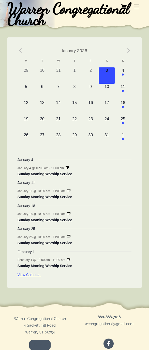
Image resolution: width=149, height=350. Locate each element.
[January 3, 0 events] (107, 75)
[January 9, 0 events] (91, 92)
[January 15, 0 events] (74, 108)
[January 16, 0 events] (91, 108)
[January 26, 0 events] (26, 140)
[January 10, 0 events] (107, 92)
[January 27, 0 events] (42, 140)
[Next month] (128, 51)
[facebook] (108, 343)
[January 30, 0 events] (91, 140)
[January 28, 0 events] (58, 140)
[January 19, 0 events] (26, 124)
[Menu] (136, 7)
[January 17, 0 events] (107, 108)
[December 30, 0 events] (42, 75)
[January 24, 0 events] (107, 124)
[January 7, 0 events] (58, 92)
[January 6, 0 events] (42, 92)
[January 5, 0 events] (26, 92)
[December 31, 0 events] (58, 75)
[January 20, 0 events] (42, 124)
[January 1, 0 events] (74, 75)
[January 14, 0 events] (58, 108)
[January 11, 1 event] (123, 92)
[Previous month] (21, 51)
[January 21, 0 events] (58, 124)
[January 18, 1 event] (123, 108)
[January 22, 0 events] (74, 124)
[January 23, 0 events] (91, 124)
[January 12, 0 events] (26, 108)
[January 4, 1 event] (123, 75)
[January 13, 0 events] (42, 108)
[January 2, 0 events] (91, 75)
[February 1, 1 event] (123, 140)
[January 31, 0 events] (107, 140)
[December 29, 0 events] (26, 75)
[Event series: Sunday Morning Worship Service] (67, 168)
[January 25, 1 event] (123, 124)
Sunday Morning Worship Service (45, 174)
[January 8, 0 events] (74, 92)
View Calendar (29, 275)
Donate (40, 345)
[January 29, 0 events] (74, 140)
